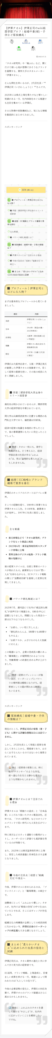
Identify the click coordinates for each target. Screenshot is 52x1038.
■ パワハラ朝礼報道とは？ (22, 237)
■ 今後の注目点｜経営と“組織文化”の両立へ (26, 262)
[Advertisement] (26, 154)
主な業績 (14, 231)
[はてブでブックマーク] (40, 41)
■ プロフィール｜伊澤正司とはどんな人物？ (25, 201)
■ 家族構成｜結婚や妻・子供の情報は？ (25, 246)
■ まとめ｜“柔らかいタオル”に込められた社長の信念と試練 (25, 273)
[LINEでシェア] (19, 48)
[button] (33, 48)
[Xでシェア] (12, 41)
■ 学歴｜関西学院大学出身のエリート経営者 (26, 212)
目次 (24, 189)
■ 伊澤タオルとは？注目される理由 (25, 255)
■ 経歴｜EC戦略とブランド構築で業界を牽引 (25, 223)
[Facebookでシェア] (26, 41)
